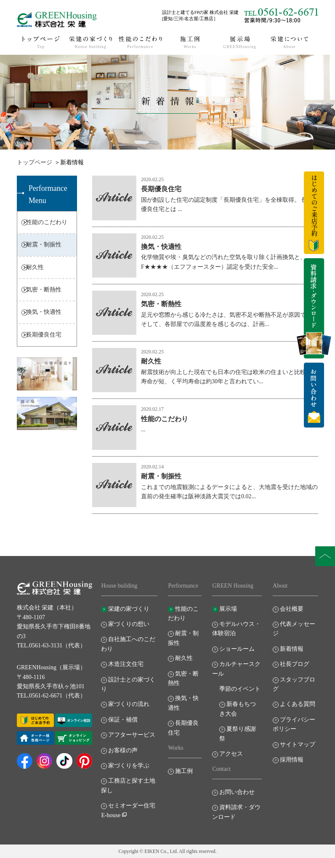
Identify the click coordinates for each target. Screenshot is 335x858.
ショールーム (237, 649)
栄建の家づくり (128, 609)
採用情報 (291, 759)
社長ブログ (294, 664)
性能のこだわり (46, 222)
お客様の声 (123, 750)
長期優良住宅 (43, 334)
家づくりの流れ (128, 704)
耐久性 (35, 267)
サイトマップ (297, 744)
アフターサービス (131, 735)
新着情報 (291, 649)
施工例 (184, 771)
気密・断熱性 (43, 289)
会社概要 (291, 609)
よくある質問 (297, 704)
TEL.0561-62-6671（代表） (51, 695)
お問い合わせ (237, 792)
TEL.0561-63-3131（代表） (51, 645)
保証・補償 (123, 719)
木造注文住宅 (126, 664)
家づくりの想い (128, 624)
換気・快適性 (43, 312)
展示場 (228, 609)
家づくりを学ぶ (128, 765)
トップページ (34, 162)
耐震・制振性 (43, 244)
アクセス (231, 754)
